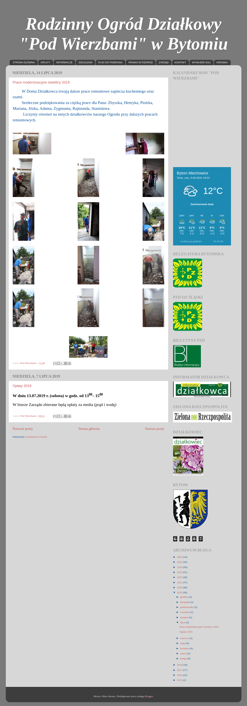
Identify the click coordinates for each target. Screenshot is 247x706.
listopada (185, 602)
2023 (180, 572)
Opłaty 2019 (22, 386)
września (185, 612)
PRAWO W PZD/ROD (140, 62)
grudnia (184, 596)
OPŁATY (45, 62)
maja (183, 643)
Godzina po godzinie (191, 241)
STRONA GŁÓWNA (24, 62)
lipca (183, 622)
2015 (180, 680)
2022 (180, 577)
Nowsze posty (23, 429)
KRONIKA (222, 62)
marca (183, 653)
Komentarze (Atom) (36, 436)
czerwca (184, 638)
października (187, 607)
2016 (180, 675)
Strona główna (89, 429)
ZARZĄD (164, 62)
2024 (180, 567)
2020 (180, 587)
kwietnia (185, 648)
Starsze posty (154, 429)
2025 (180, 562)
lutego (183, 658)
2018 (180, 664)
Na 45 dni (218, 241)
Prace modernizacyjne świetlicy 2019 (41, 82)
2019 (180, 592)
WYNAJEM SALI (201, 62)
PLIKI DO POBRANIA (110, 62)
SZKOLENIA (85, 62)
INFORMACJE (64, 62)
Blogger (149, 696)
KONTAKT (180, 62)
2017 (180, 670)
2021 (180, 582)
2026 (180, 556)
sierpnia (184, 617)
